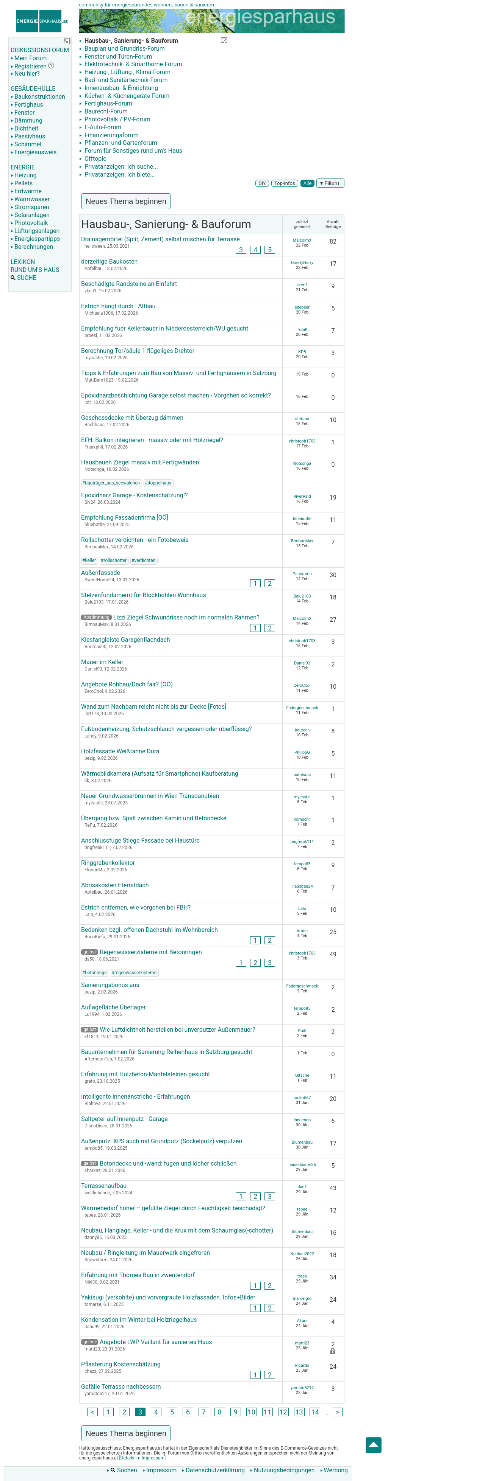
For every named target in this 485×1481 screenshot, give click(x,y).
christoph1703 (302, 441)
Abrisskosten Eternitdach (115, 885)
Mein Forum (29, 58)
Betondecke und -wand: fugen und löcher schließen (158, 1163)
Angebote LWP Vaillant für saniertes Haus (146, 1342)
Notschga (302, 463)
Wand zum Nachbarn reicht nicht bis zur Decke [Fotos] (153, 706)
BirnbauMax (302, 541)
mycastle (302, 797)
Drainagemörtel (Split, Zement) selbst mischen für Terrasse (160, 239)
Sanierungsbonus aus (110, 985)
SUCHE (23, 277)
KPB (302, 351)
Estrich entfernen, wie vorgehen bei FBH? (136, 907)
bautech (302, 730)
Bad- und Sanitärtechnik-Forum (125, 80)
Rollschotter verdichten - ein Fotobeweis (134, 539)
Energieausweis (33, 152)
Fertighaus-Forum (107, 103)
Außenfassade (100, 572)
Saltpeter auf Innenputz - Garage (124, 1118)
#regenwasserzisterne (134, 972)
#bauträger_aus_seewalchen (111, 483)
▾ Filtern (330, 183)
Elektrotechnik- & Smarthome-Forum (132, 64)
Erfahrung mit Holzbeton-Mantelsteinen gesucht (145, 1074)
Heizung (23, 175)
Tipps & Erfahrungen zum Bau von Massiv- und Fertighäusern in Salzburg (178, 373)
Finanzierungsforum (111, 135)
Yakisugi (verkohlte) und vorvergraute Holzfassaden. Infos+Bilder (168, 1297)
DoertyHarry (302, 262)
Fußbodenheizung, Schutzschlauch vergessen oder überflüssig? (166, 729)
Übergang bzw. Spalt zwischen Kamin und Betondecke (153, 818)
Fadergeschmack (302, 707)
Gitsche (302, 1075)
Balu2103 (302, 596)
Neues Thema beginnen (126, 201)
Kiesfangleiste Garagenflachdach (125, 639)
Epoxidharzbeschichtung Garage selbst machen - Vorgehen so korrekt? (176, 395)
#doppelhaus (158, 483)
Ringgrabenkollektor (108, 862)
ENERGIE (23, 167)
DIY (262, 183)
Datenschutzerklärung (213, 1470)
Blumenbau (302, 1142)
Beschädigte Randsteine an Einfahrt (129, 283)
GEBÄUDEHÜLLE (33, 88)
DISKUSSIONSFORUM (40, 50)
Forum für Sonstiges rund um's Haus (132, 150)
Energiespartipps (35, 238)
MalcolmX (302, 240)
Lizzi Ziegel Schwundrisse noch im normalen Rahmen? (186, 617)
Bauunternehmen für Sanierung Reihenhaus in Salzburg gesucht (166, 1052)
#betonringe (94, 972)
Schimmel (26, 144)
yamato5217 (302, 1387)
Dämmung (26, 120)
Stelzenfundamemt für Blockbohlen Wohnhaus (143, 595)
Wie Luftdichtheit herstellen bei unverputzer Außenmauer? (168, 1029)
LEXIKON (23, 261)
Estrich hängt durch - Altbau (118, 306)
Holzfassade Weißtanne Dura (120, 751)
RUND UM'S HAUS (35, 269)
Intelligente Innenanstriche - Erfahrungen (135, 1096)
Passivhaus (28, 136)
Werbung (334, 1470)
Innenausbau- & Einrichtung (120, 88)
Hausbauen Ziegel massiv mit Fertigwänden (140, 462)
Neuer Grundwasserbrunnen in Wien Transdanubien (150, 795)
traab (302, 1276)
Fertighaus (27, 104)
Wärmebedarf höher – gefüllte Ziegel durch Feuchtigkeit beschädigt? (173, 1208)
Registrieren (29, 66)
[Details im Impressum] (142, 1458)
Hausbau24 (302, 886)
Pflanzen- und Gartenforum (120, 142)
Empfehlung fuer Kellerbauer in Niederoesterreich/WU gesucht (164, 328)
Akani (302, 1320)
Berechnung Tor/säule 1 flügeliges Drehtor (137, 350)
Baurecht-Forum (105, 111)
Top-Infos (284, 183)
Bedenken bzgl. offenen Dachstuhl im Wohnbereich (149, 929)
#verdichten (143, 560)
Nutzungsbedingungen (282, 1470)
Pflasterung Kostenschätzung (121, 1364)
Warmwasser (30, 199)
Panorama (302, 573)
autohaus (302, 774)
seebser (302, 307)
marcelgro (302, 1298)
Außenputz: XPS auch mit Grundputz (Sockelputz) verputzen (161, 1141)
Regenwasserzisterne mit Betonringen (141, 952)
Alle (308, 183)
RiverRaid (302, 496)
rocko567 (302, 1097)
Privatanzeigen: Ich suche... (120, 166)
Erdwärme (26, 191)
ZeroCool (302, 685)
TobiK (302, 329)
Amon (302, 930)
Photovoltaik (29, 223)
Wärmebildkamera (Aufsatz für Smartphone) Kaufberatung (159, 773)
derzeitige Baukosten (109, 261)
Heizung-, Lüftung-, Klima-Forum (127, 72)
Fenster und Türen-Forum (117, 56)
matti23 (302, 1343)
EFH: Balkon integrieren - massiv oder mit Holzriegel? (152, 440)
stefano (302, 418)
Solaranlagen (30, 215)
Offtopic (94, 158)
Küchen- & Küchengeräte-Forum (126, 95)
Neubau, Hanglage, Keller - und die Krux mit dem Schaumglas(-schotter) (177, 1230)
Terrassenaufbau (104, 1185)
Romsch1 (302, 819)
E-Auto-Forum (102, 127)
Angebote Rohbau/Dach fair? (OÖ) (127, 684)
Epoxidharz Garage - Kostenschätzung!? (134, 495)
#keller (89, 560)
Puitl (302, 1030)
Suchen (122, 1470)
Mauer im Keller (102, 662)
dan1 (302, 1186)
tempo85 (302, 864)
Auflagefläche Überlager (113, 1007)
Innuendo (302, 1120)
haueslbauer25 (302, 1164)
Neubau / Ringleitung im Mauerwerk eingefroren (145, 1252)
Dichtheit (24, 128)
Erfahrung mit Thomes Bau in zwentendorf (138, 1275)
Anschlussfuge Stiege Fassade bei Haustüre (140, 840)
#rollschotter (114, 560)
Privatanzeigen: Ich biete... (119, 174)
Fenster (22, 112)
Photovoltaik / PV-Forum (116, 119)
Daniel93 (302, 663)
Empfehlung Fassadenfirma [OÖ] (124, 517)
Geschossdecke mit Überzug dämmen (132, 417)
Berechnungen (32, 246)
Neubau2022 (302, 1253)
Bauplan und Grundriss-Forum (124, 48)
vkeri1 (302, 285)
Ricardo (302, 1365)
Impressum (159, 1470)
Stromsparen (30, 207)
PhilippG (302, 752)
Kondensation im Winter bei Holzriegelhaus (139, 1319)
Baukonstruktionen (38, 96)
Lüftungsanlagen (35, 230)
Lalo (302, 908)
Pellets (22, 183)
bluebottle (302, 518)
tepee (302, 1209)
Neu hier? (25, 73)
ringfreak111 (302, 841)
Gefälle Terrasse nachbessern (121, 1386)
